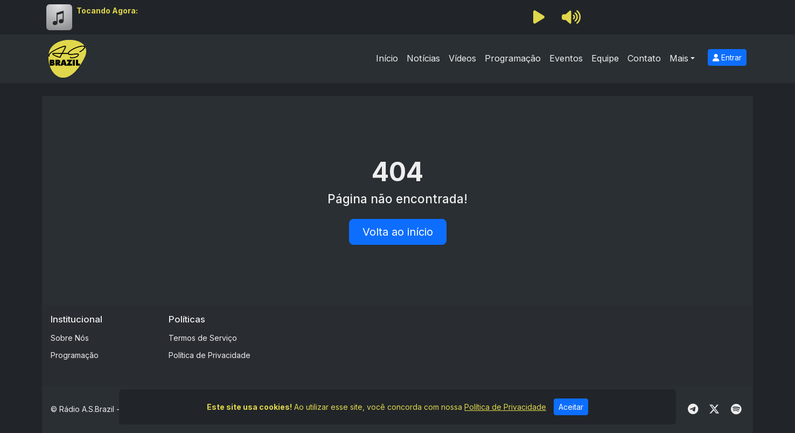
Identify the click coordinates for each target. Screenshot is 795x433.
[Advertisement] (482, 338)
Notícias (423, 58)
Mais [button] (679, 58)
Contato (644, 58)
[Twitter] (714, 409)
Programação (513, 58)
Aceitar (571, 406)
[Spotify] (736, 409)
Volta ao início (397, 231)
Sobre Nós (70, 337)
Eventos (566, 58)
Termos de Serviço (203, 337)
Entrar (727, 57)
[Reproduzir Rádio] (538, 17)
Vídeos (462, 58)
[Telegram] (693, 409)
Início (387, 58)
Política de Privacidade (209, 355)
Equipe (605, 58)
